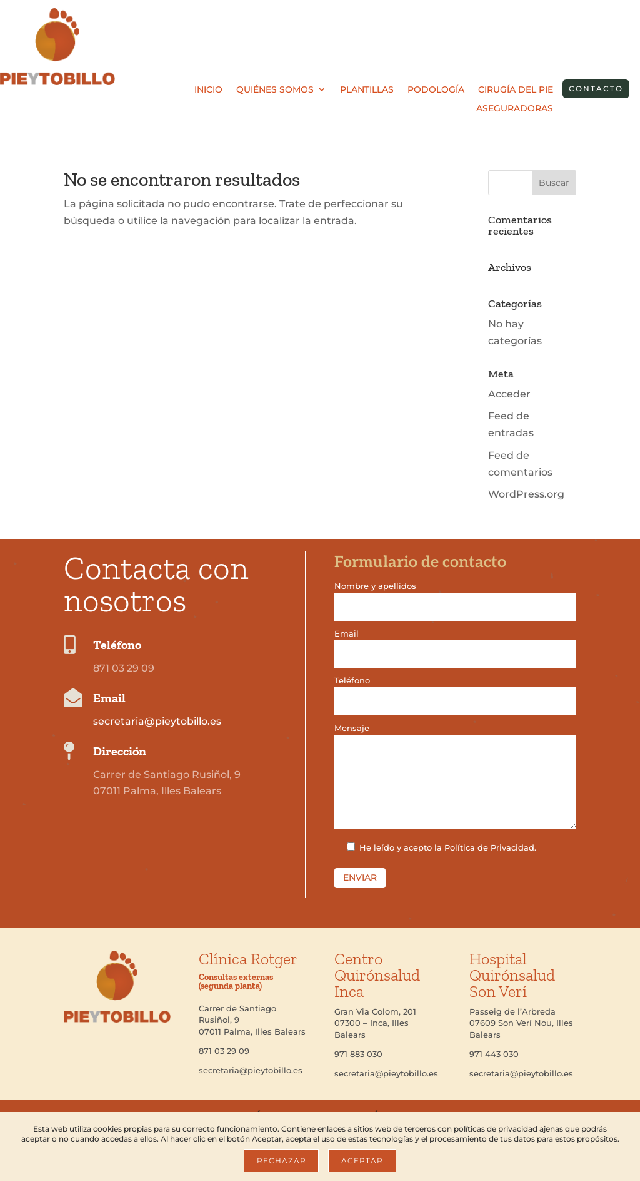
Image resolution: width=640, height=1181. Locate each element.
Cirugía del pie (515, 90)
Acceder (509, 394)
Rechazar (281, 1160)
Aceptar (361, 1160)
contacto (596, 88)
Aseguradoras (514, 109)
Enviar (360, 877)
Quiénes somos (275, 90)
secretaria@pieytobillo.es (157, 721)
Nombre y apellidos (455, 596)
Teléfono (455, 690)
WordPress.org (526, 494)
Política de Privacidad (489, 847)
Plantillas (367, 90)
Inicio (208, 90)
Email (455, 643)
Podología (436, 90)
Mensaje (455, 777)
